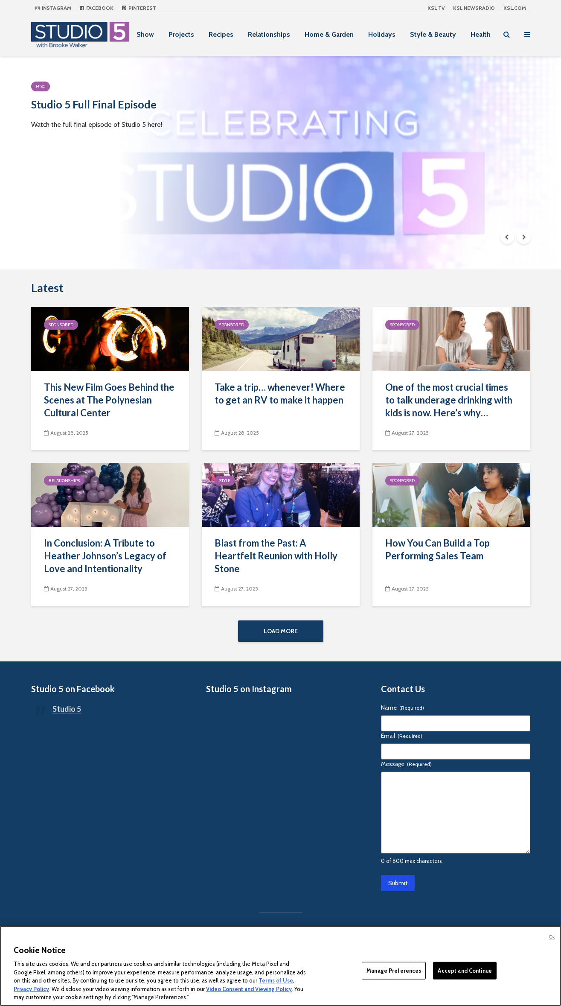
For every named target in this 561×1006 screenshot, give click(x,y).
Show (145, 34)
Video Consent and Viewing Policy (249, 989)
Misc (40, 86)
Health (481, 34)
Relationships (269, 34)
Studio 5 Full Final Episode (129, 108)
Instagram (53, 8)
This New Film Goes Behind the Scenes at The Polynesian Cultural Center (109, 399)
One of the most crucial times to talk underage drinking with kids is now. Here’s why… (448, 399)
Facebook (96, 8)
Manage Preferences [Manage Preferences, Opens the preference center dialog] (393, 970)
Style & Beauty (433, 34)
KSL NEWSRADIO (474, 8)
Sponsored (61, 325)
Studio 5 (66, 714)
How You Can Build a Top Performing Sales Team (437, 549)
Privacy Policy (31, 989)
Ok (552, 937)
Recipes (221, 34)
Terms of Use (276, 980)
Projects (181, 34)
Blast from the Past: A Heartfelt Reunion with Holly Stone (276, 555)
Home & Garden (329, 34)
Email (401, 742)
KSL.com (514, 8)
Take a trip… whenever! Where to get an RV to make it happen (280, 393)
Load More (281, 631)
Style (224, 480)
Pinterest (139, 8)
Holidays (381, 34)
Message (406, 770)
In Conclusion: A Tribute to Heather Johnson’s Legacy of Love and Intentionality (105, 555)
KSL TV (436, 8)
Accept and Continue (464, 970)
